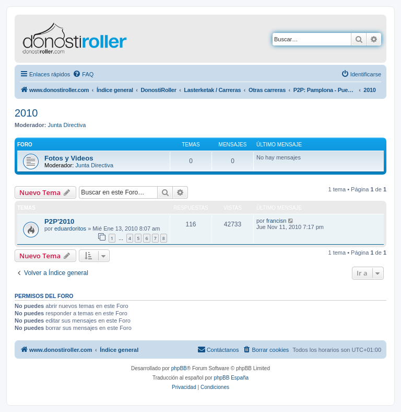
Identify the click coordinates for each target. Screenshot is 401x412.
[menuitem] (83, 74)
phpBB (179, 368)
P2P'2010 (59, 221)
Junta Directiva (67, 125)
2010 (26, 113)
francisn (276, 221)
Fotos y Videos (68, 158)
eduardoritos (70, 228)
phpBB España (231, 378)
